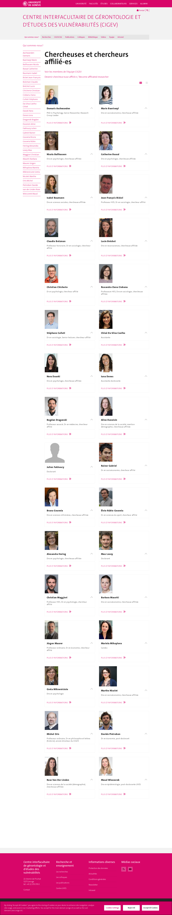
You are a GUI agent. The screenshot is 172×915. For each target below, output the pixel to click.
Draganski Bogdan (31, 119)
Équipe (111, 37)
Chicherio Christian (31, 90)
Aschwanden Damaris (28, 54)
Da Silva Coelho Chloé (29, 105)
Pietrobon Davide (30, 185)
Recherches (46, 37)
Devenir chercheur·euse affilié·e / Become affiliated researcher (77, 76)
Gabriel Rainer (29, 132)
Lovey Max (27, 150)
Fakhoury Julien (30, 128)
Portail (141, 10)
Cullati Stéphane (30, 99)
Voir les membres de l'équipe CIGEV (63, 71)
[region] (86, 908)
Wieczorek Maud (30, 193)
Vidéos (103, 37)
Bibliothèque (93, 37)
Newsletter (93, 885)
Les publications (62, 882)
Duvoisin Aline (29, 124)
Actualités (93, 873)
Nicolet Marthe (29, 176)
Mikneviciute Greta (31, 172)
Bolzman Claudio (30, 82)
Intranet (121, 37)
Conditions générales (97, 879)
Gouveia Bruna (29, 137)
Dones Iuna (28, 115)
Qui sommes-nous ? (31, 37)
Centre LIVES (61, 888)
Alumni (144, 3)
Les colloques (61, 877)
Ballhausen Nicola (31, 64)
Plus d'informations (60, 123)
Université (81, 3)
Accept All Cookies (150, 908)
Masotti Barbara (30, 159)
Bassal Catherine (30, 68)
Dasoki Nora (28, 111)
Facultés (93, 3)
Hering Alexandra (30, 145)
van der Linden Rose (31, 189)
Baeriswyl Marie (30, 60)
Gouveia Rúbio (29, 141)
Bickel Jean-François (31, 77)
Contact (27, 889)
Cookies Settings (112, 908)
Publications (69, 37)
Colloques (81, 37)
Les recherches (62, 871)
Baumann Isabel (30, 73)
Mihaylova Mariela (31, 167)
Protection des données (98, 868)
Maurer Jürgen (29, 163)
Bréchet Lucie (29, 86)
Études (104, 3)
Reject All (131, 908)
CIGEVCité (58, 37)
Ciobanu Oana (29, 95)
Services (133, 3)
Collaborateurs (118, 3)
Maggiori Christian (31, 154)
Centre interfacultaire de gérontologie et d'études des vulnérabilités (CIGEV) (82, 21)
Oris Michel (28, 180)
